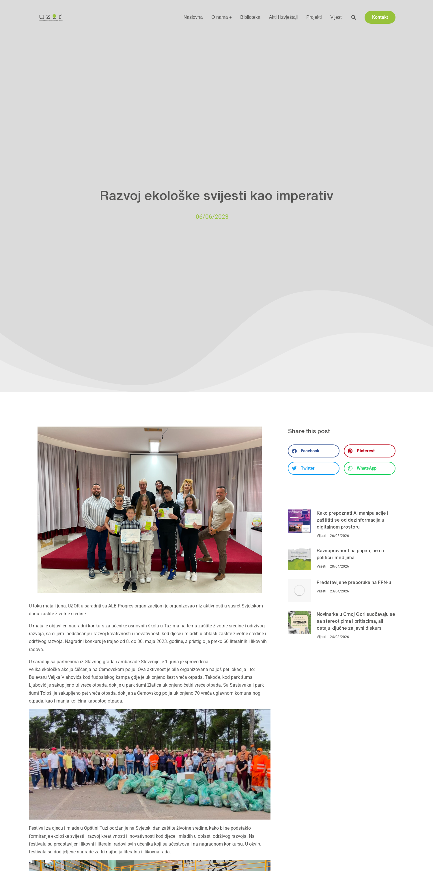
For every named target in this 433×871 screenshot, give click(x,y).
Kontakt (380, 17)
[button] (313, 450)
